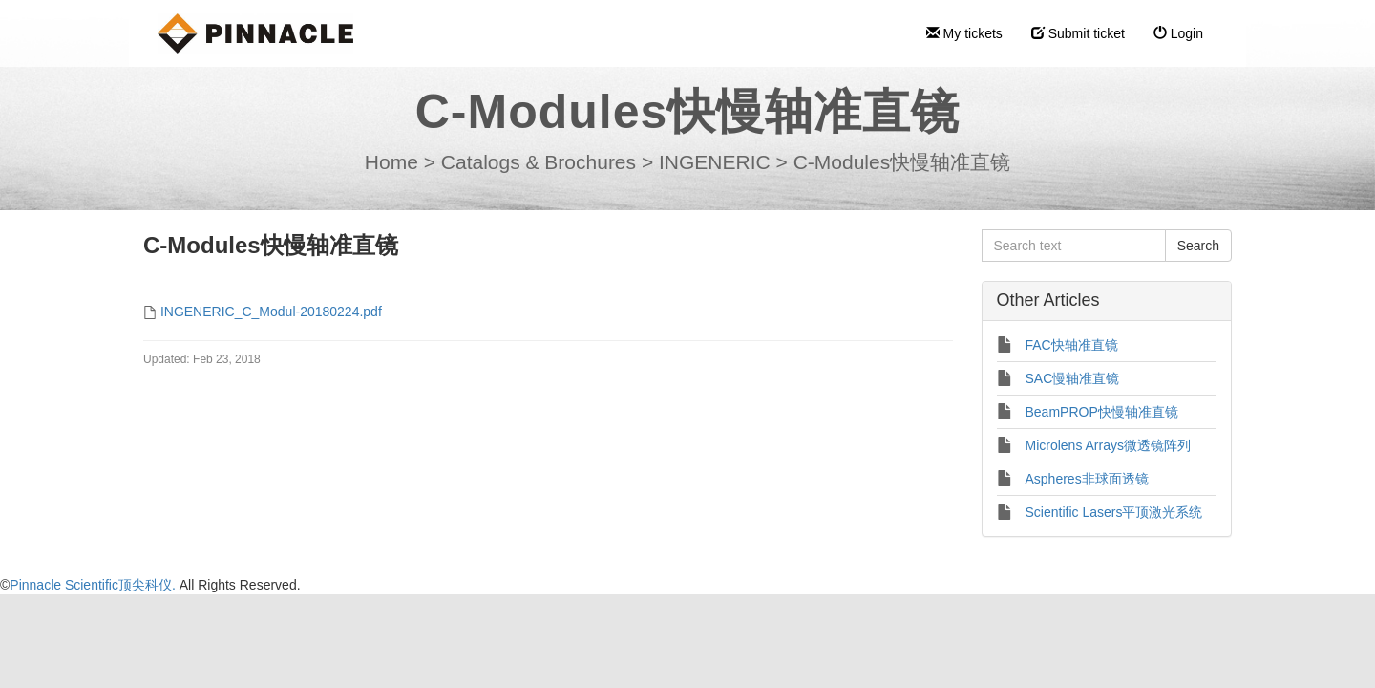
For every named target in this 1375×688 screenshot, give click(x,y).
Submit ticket (1078, 33)
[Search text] (1074, 245)
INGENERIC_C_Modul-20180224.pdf (271, 311)
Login (1178, 33)
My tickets (964, 33)
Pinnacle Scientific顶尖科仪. (94, 584)
